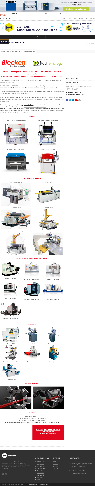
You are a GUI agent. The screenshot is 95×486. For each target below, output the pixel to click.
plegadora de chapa (27, 105)
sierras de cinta (49, 109)
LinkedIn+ (73, 100)
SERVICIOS (39, 480)
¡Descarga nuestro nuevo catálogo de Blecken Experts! (48, 432)
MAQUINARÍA (39, 464)
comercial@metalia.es (78, 473)
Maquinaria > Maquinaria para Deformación (18, 51)
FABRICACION (39, 462)
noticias (55, 466)
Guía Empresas (73, 18)
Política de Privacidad (30, 484)
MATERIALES (39, 473)
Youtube (50, 422)
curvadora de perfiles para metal (10, 109)
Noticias (65, 18)
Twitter (44, 422)
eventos (55, 468)
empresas (55, 464)
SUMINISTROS (39, 466)
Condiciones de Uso (43, 484)
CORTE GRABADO (40, 468)
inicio (54, 461)
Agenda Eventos (83, 18)
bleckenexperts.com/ (73, 93)
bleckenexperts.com (11, 422)
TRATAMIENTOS (40, 471)
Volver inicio (91, 43)
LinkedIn (56, 422)
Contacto (92, 18)
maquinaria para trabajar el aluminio (35, 107)
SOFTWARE (39, 477)
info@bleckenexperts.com (26, 422)
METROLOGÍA (39, 475)
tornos (16, 110)
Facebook (38, 422)
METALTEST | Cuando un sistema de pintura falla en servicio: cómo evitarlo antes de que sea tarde (41, 13)
